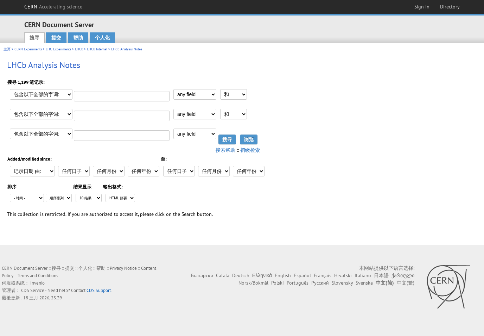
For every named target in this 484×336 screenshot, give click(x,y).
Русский (320, 283)
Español (302, 275)
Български (202, 275)
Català (222, 275)
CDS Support (99, 290)
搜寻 (34, 38)
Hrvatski (343, 275)
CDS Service (32, 290)
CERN (53, 7)
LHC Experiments (58, 49)
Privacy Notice (123, 268)
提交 (56, 38)
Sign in (421, 7)
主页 (7, 49)
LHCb (79, 49)
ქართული (402, 275)
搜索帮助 (225, 150)
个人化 (102, 38)
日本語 (381, 275)
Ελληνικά (262, 275)
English (283, 275)
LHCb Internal (97, 49)
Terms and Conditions (38, 276)
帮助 (78, 38)
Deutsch (240, 275)
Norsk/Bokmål (253, 283)
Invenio (37, 283)
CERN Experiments (28, 49)
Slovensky (342, 283)
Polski (277, 283)
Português (297, 283)
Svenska (364, 283)
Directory (450, 7)
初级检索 (250, 150)
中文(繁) (405, 283)
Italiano (363, 275)
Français (322, 275)
